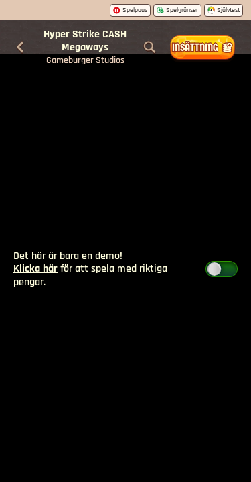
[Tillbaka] (20, 47)
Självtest (223, 10)
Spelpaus (130, 10)
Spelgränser (177, 10)
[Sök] (150, 47)
